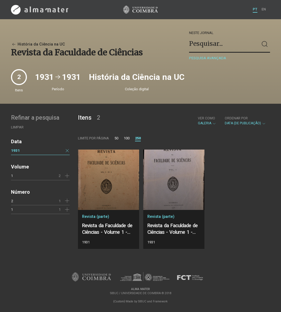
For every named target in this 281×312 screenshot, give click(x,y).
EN (264, 9)
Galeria (207, 120)
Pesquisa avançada (207, 58)
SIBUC (142, 301)
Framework (160, 301)
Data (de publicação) (245, 120)
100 (127, 138)
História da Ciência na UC (38, 44)
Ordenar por (236, 118)
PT (255, 9)
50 (116, 138)
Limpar (17, 127)
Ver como (206, 118)
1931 (15, 150)
